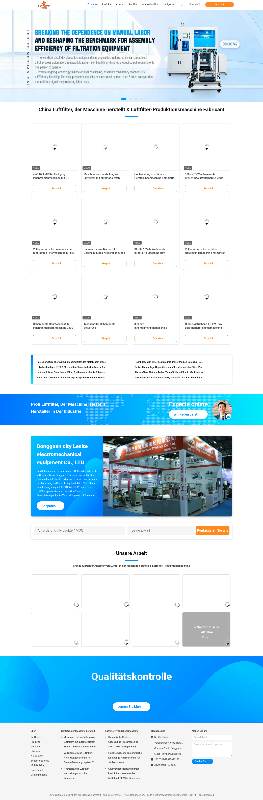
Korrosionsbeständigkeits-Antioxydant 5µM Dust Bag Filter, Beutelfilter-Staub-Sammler (169, 378)
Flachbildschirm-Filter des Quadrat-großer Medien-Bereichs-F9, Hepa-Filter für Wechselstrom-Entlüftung (169, 362)
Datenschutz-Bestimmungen (39, 772)
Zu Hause (36, 737)
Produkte (35, 742)
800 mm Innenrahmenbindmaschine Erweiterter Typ (150, 327)
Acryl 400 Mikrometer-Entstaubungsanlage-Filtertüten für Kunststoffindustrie (72, 378)
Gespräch (219, 4)
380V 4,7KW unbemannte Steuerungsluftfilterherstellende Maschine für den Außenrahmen (204, 178)
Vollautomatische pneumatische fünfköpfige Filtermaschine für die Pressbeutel (53, 253)
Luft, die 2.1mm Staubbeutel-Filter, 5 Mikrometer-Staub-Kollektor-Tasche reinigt (72, 373)
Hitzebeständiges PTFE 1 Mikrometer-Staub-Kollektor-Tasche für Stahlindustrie (72, 367)
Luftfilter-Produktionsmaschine (122, 731)
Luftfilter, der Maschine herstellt (78, 731)
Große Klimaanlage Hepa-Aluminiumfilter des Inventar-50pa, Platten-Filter (169, 367)
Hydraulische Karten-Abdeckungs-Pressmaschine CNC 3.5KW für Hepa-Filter (123, 742)
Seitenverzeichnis (40, 760)
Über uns (35, 751)
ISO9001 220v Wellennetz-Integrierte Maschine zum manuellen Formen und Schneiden (154, 253)
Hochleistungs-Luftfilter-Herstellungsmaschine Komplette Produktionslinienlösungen (154, 178)
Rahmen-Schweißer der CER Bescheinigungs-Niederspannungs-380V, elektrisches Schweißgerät (105, 253)
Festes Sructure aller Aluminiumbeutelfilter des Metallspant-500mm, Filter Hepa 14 (72, 362)
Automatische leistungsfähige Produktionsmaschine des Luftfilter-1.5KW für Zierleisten (124, 773)
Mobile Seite (37, 765)
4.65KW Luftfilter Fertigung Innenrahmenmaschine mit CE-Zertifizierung (51, 178)
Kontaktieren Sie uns (212, 530)
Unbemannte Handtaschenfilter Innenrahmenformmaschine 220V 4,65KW (53, 327)
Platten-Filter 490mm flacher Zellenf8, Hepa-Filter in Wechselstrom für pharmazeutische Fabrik (169, 373)
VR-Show (35, 746)
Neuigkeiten (37, 756)
